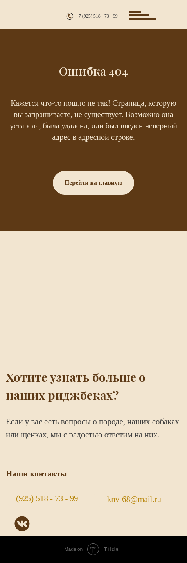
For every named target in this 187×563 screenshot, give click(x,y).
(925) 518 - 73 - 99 (47, 498)
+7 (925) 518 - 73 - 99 (97, 16)
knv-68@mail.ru (134, 499)
